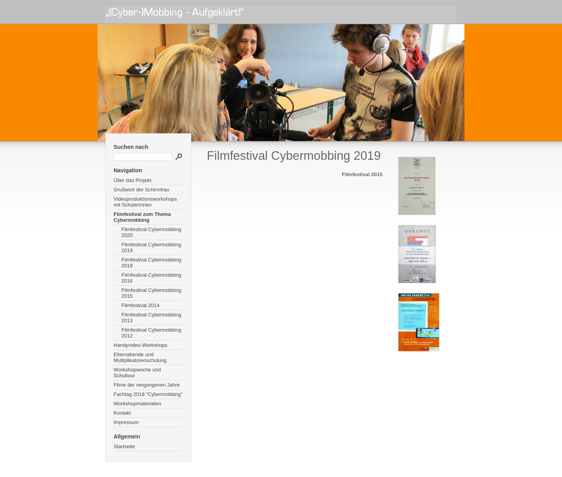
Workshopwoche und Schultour (137, 372)
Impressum (126, 422)
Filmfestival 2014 (140, 305)
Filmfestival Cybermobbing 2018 (151, 263)
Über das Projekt (132, 180)
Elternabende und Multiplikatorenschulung (140, 357)
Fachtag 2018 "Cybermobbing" (148, 394)
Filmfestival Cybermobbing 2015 (151, 293)
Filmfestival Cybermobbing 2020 (151, 232)
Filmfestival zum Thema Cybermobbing (142, 217)
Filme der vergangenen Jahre (147, 385)
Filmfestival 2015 (362, 174)
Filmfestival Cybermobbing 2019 (151, 247)
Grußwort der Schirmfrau (141, 190)
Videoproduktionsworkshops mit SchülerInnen (145, 202)
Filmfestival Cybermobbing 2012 (151, 333)
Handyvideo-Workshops (140, 345)
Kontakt (122, 413)
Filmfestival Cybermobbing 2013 (151, 317)
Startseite (124, 446)
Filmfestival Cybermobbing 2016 (151, 278)
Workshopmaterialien (137, 403)
